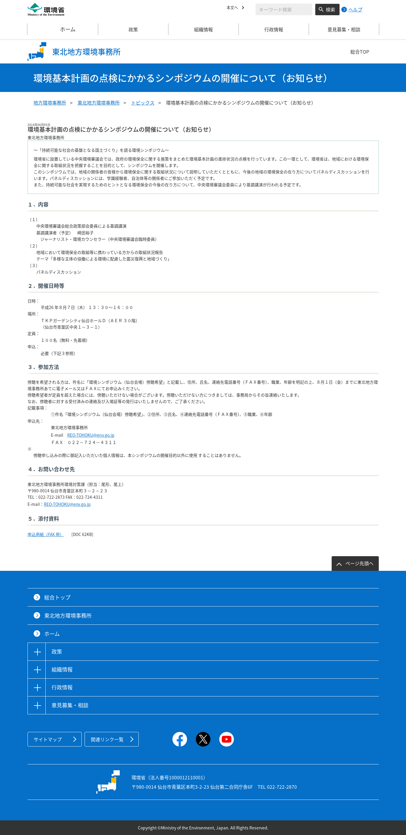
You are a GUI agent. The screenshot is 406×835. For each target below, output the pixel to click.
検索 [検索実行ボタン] (330, 9)
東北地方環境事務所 (99, 102)
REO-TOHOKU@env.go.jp (90, 435)
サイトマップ (48, 739)
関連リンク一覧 (107, 739)
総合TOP (359, 51)
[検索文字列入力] (284, 9)
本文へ (234, 8)
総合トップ (57, 597)
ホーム (63, 29)
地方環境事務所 (49, 102)
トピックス (143, 102)
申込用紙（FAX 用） (46, 534)
